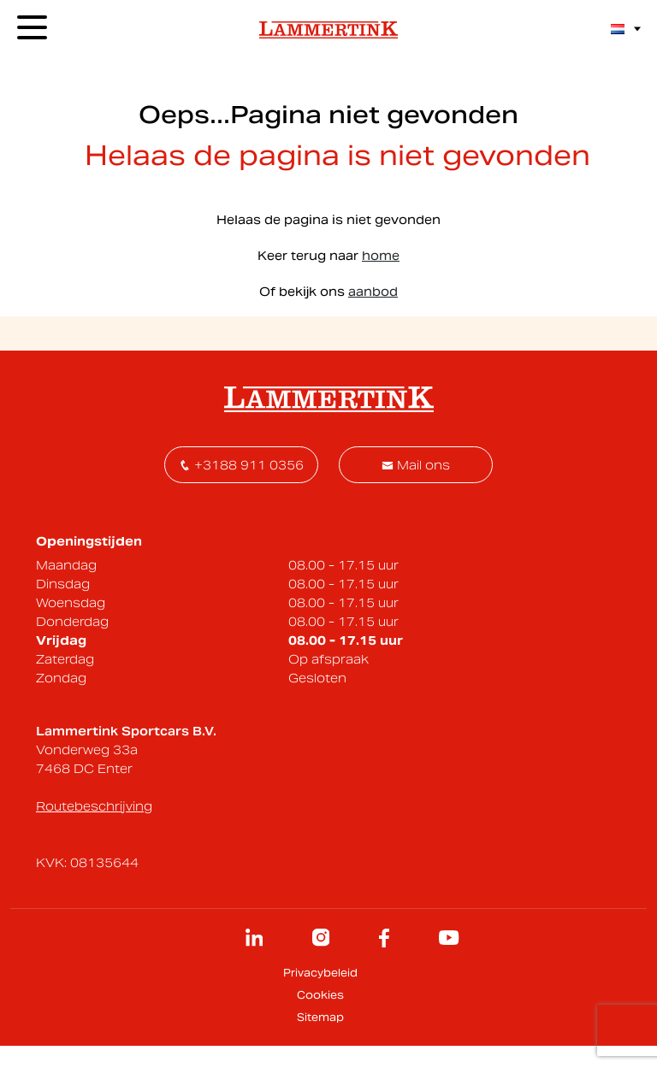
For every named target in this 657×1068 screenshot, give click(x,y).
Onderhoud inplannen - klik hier (444, 317)
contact (524, 253)
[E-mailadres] (180, 501)
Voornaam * (311, 475)
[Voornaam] (357, 501)
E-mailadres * (140, 475)
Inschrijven (492, 501)
